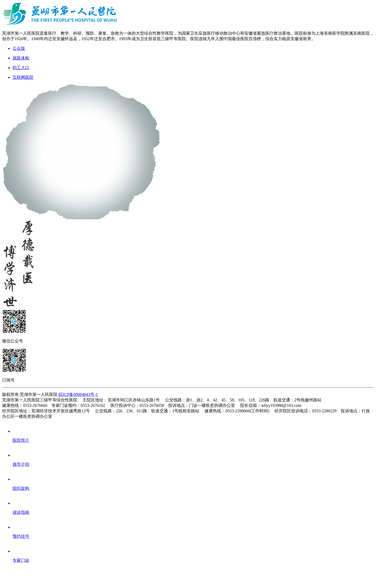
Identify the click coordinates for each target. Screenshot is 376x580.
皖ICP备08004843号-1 (78, 394)
